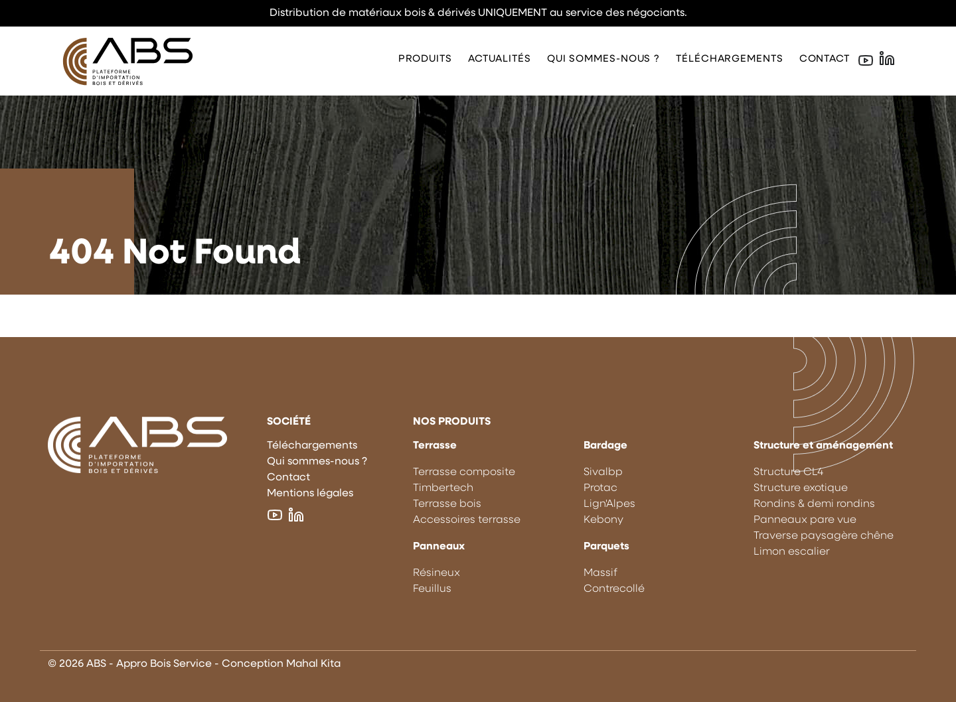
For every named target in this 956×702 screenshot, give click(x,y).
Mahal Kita (313, 664)
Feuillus (432, 589)
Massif (600, 573)
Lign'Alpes (609, 504)
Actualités (499, 59)
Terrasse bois (447, 504)
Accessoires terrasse (466, 520)
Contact (824, 59)
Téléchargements (729, 59)
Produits (425, 59)
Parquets (606, 546)
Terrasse (435, 446)
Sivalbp (603, 472)
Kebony (603, 520)
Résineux (436, 573)
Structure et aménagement (823, 446)
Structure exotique (801, 488)
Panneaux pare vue (805, 520)
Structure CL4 (788, 472)
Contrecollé (614, 589)
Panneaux (439, 546)
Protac (600, 488)
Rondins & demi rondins (814, 504)
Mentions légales (310, 493)
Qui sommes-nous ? (603, 59)
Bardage (605, 446)
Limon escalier (792, 552)
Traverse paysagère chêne (824, 536)
